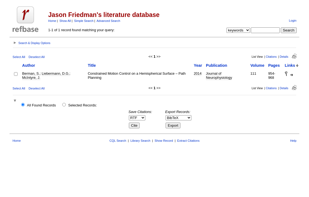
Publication (216, 65)
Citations (271, 56)
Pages (274, 65)
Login (292, 20)
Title (92, 65)
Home (52, 20)
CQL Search (117, 140)
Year (198, 65)
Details (284, 56)
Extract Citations (188, 140)
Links (290, 65)
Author (28, 65)
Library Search (141, 140)
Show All (65, 20)
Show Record (164, 140)
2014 (198, 73)
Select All (19, 57)
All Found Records (41, 105)
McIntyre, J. (31, 78)
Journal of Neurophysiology (219, 75)
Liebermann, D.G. (55, 73)
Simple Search (83, 20)
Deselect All (36, 57)
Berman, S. (31, 73)
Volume (257, 65)
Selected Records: (82, 105)
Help (293, 140)
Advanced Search (108, 20)
